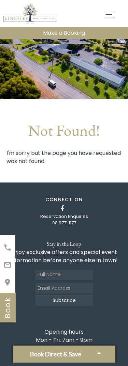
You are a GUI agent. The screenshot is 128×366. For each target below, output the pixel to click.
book (7, 307)
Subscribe (64, 300)
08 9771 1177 (64, 223)
